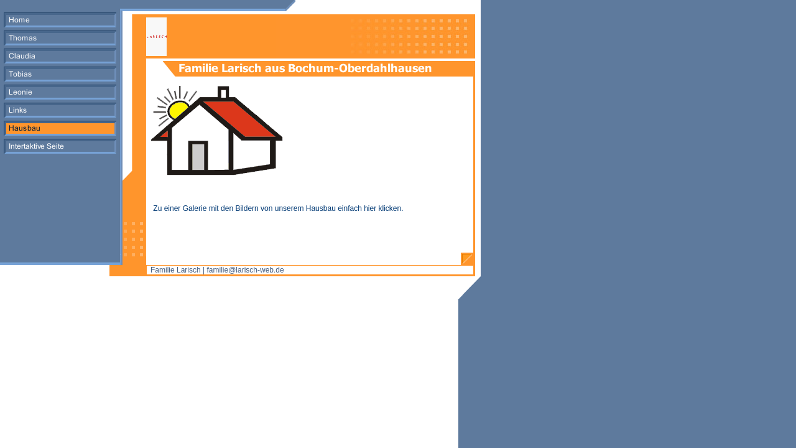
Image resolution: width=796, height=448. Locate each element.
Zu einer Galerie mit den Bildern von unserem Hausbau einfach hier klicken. (277, 208)
